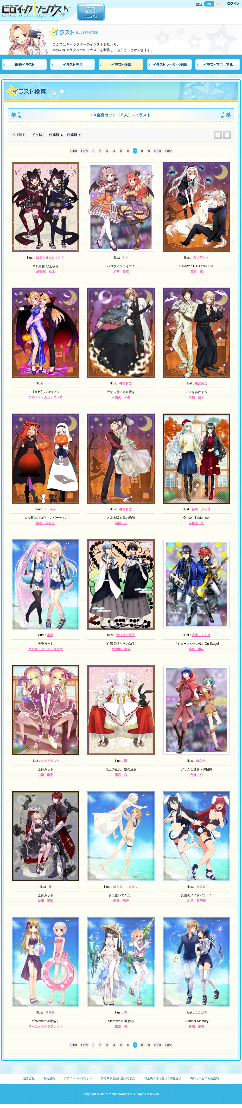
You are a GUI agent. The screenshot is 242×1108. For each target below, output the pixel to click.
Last (168, 151)
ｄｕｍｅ (50, 509)
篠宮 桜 (121, 1026)
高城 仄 (121, 523)
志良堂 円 (196, 523)
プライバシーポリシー (78, 1078)
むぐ (125, 257)
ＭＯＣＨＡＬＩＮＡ (50, 257)
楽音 (50, 635)
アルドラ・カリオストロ (45, 397)
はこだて (201, 1012)
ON (209, 3)
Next (157, 151)
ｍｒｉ (50, 383)
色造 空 (196, 775)
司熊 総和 (196, 397)
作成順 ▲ (56, 135)
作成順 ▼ (74, 135)
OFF (219, 3)
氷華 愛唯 (121, 271)
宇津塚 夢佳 (121, 649)
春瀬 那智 (196, 1026)
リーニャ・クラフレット (45, 1026)
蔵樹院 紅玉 (45, 271)
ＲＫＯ (201, 887)
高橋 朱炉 (121, 900)
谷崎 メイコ (201, 509)
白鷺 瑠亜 (45, 775)
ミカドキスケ (50, 761)
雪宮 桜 (196, 271)
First (73, 151)
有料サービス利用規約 (204, 1078)
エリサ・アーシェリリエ (45, 649)
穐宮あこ (125, 383)
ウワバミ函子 (125, 635)
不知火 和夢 (121, 397)
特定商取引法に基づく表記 (118, 1078)
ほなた (201, 761)
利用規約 (49, 1078)
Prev (84, 151)
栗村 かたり (45, 523)
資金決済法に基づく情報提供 (162, 1078)
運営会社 (29, 1078)
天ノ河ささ (201, 257)
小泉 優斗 (196, 649)
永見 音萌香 (196, 900)
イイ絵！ (39, 135)
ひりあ (50, 1012)
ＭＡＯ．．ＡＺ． (125, 887)
